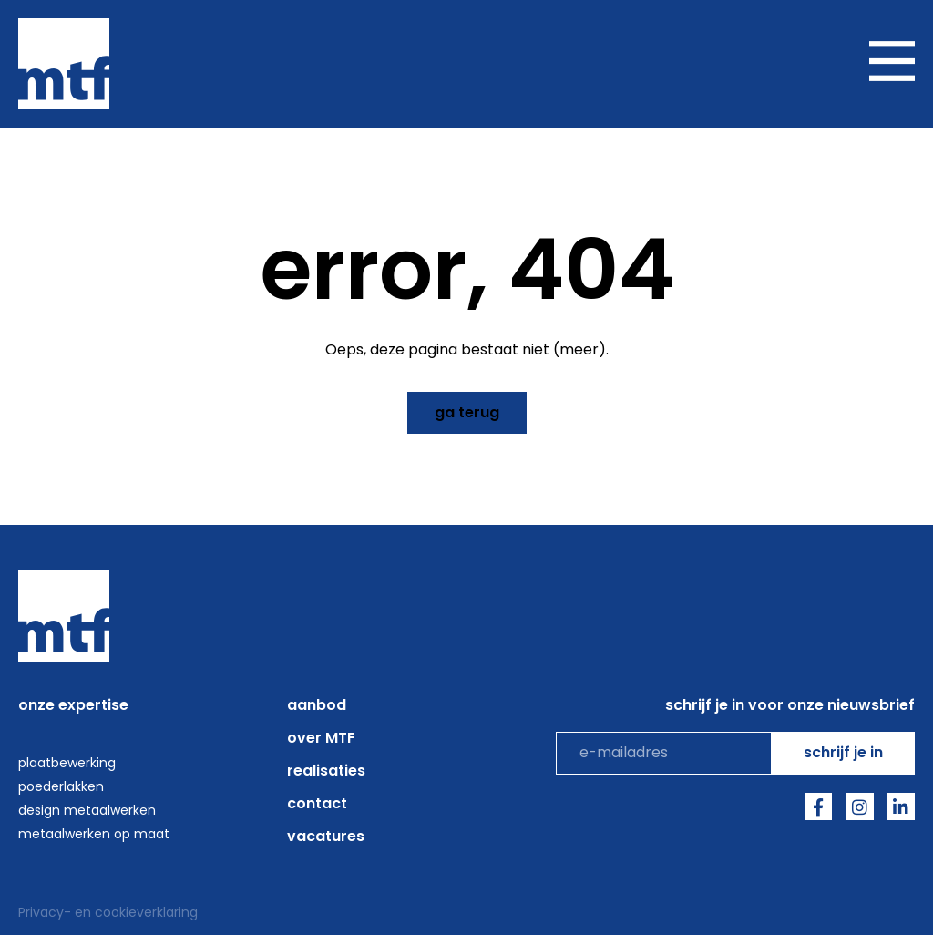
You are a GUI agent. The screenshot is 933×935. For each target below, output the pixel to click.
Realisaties (326, 770)
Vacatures (325, 836)
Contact (317, 803)
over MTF (321, 737)
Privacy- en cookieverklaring (108, 912)
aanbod (316, 704)
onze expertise (73, 704)
